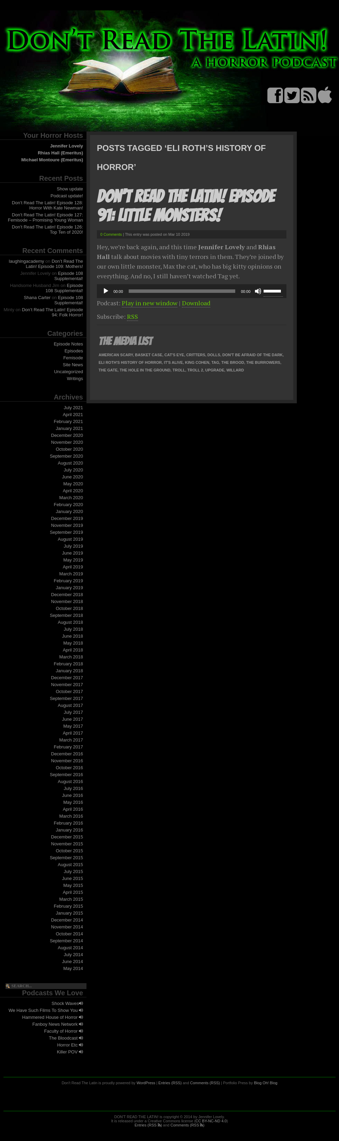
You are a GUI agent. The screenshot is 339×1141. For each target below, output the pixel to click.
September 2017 (66, 698)
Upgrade (214, 370)
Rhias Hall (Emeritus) (60, 152)
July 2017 (73, 712)
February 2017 (68, 746)
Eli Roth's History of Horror (130, 362)
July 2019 (73, 546)
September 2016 (66, 774)
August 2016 (70, 781)
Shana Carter (37, 297)
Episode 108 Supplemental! (68, 276)
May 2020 (73, 483)
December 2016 (67, 753)
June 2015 (72, 878)
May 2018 (73, 643)
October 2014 (69, 933)
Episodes (74, 350)
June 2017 (72, 719)
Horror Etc (70, 1045)
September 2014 (66, 940)
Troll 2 (195, 370)
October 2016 (69, 767)
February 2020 (68, 504)
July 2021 (73, 407)
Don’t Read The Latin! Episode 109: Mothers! (54, 264)
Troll (179, 370)
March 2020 (71, 497)
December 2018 (67, 594)
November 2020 (67, 442)
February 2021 (68, 421)
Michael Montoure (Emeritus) (52, 159)
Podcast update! (67, 195)
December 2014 (67, 920)
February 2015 (68, 906)
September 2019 (66, 532)
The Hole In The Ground (145, 370)
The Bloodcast (66, 1038)
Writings (75, 378)
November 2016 (67, 760)
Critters (195, 355)
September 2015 (66, 857)
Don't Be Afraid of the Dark (252, 355)
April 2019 (73, 566)
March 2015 (71, 899)
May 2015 (73, 885)
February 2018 (68, 663)
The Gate (108, 370)
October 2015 (69, 850)
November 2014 (67, 926)
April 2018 (73, 650)
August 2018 (70, 622)
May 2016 (73, 802)
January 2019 (69, 587)
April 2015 (73, 892)
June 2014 (72, 961)
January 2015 (69, 913)
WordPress (146, 1083)
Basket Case (148, 355)
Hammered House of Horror (52, 1017)
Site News (73, 364)
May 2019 (73, 560)
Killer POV (70, 1051)
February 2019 (68, 580)
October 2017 (69, 691)
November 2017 (67, 684)
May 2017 (73, 726)
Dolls (213, 355)
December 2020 (67, 435)
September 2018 (66, 615)
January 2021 (69, 428)
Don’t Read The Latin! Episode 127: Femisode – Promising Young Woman (45, 217)
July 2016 (73, 788)
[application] (191, 291)
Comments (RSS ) (187, 1125)
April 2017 (73, 733)
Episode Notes (68, 344)
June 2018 (72, 636)
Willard (235, 370)
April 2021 (73, 414)
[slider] (182, 291)
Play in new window (149, 303)
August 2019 (70, 539)
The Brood (232, 362)
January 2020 (69, 511)
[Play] (105, 291)
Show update (70, 188)
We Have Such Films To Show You (46, 1010)
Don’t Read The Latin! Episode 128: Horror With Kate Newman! (47, 205)
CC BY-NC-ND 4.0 (211, 1121)
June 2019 (72, 553)
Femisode (73, 357)
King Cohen (197, 362)
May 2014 (73, 968)
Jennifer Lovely (66, 146)
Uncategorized (68, 371)
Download (196, 303)
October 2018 (69, 608)
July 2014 (73, 954)
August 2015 (70, 864)
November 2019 (67, 525)
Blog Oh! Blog (265, 1083)
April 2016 (73, 809)
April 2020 (73, 490)
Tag (215, 362)
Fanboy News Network (58, 1024)
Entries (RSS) (170, 1083)
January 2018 (69, 670)
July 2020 (73, 470)
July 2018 (73, 629)
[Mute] (258, 291)
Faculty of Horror (63, 1031)
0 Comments (111, 234)
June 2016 (72, 795)
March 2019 (71, 573)
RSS (132, 316)
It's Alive (173, 362)
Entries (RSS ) (148, 1125)
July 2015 (73, 871)
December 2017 (67, 677)
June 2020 (72, 476)
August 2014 (70, 947)
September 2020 (66, 456)
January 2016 (69, 830)
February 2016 (68, 823)
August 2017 (70, 705)
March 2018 (71, 656)
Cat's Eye (174, 355)
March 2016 (71, 816)
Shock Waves (67, 1003)
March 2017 (71, 740)
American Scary (116, 355)
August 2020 (70, 463)
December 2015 (67, 836)
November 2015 (67, 843)
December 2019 (67, 518)
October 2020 (69, 449)
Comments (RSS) (205, 1083)
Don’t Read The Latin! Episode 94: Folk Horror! (52, 312)
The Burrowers (263, 362)
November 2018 (67, 601)
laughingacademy (26, 261)
